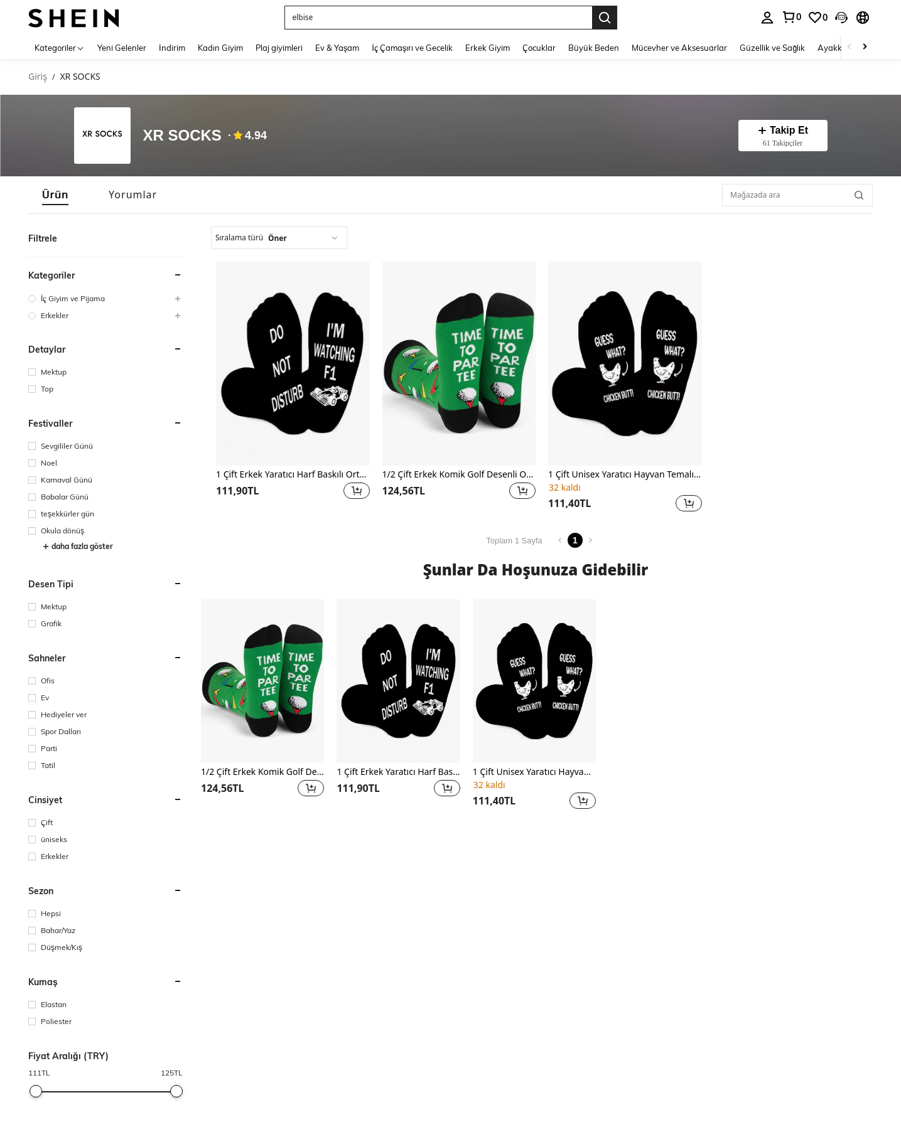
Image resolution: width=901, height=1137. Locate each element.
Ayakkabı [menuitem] (835, 48)
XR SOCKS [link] (80, 77)
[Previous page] (560, 540)
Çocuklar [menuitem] (539, 48)
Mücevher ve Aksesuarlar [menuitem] (679, 48)
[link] (791, 16)
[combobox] (279, 238)
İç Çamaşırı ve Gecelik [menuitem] (412, 48)
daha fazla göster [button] (77, 547)
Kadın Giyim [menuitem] (220, 48)
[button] (438, 17)
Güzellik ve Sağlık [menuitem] (772, 48)
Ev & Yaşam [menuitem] (337, 48)
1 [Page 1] (575, 540)
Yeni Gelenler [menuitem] (121, 48)
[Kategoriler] (59, 47)
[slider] (36, 1091)
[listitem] (293, 388)
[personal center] (767, 17)
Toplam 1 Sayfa (514, 540)
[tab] (55, 195)
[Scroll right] (864, 47)
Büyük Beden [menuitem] (593, 48)
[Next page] (590, 540)
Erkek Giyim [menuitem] (487, 48)
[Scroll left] (849, 47)
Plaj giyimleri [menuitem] (279, 48)
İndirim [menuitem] (172, 48)
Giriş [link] (37, 77)
